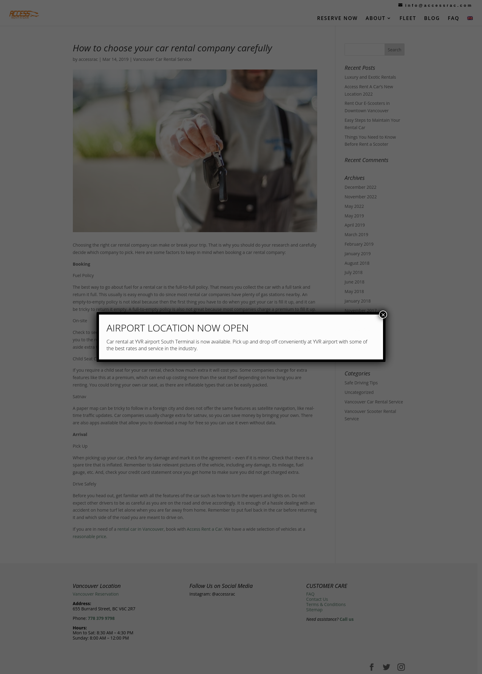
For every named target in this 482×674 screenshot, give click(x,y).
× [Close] (383, 315)
